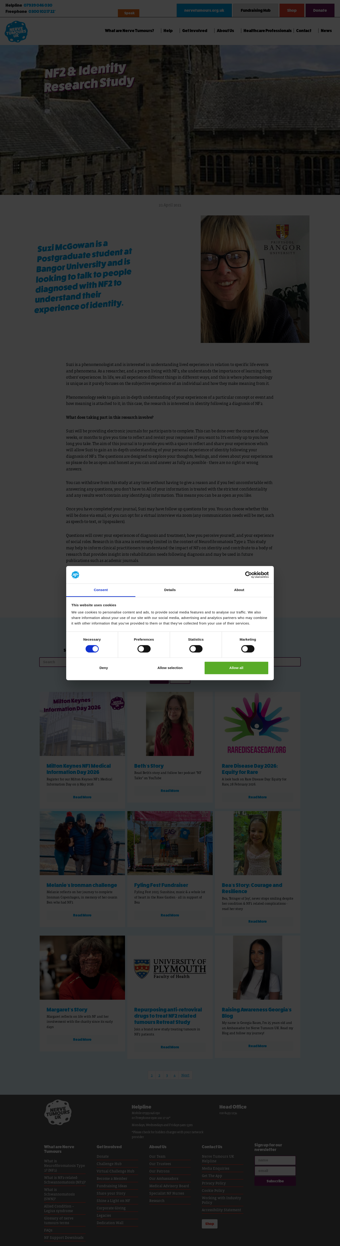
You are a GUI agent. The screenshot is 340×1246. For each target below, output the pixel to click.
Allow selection (169, 668)
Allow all (236, 668)
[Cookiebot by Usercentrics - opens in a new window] (248, 574)
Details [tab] (170, 590)
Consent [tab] (101, 590)
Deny (103, 668)
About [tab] (239, 590)
